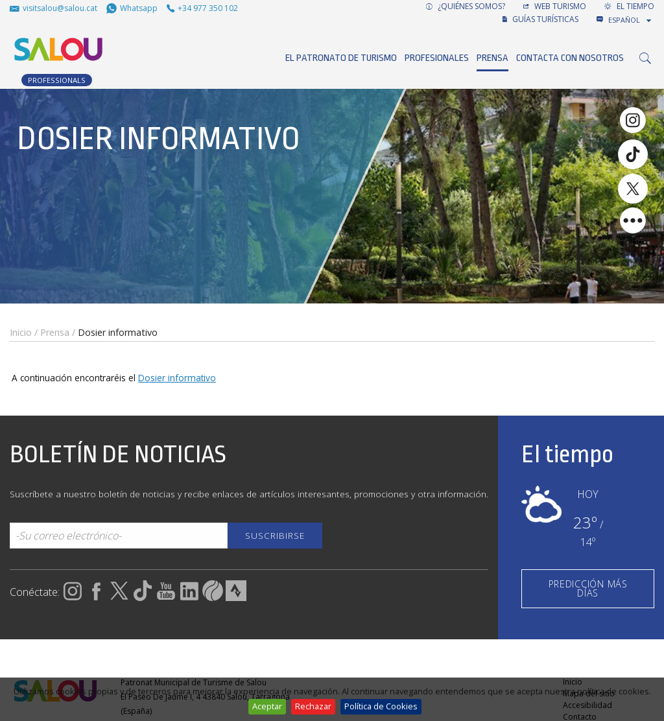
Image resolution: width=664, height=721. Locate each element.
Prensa (492, 58)
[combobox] (631, 20)
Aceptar (267, 706)
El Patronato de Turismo (341, 58)
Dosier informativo (177, 378)
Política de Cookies (381, 706)
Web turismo (554, 6)
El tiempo (629, 6)
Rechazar (313, 706)
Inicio (21, 332)
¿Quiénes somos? (465, 6)
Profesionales (437, 58)
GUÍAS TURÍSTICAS (540, 19)
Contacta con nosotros (570, 58)
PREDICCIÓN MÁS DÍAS (588, 588)
